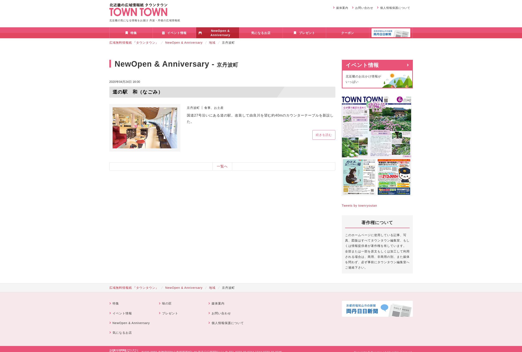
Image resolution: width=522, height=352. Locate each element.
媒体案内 (342, 7)
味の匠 (167, 303)
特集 (133, 33)
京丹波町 (193, 107)
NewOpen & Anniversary (220, 33)
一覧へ (222, 166)
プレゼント (307, 33)
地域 (212, 42)
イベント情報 (177, 33)
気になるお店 (261, 33)
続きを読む (324, 135)
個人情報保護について (395, 7)
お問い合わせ (364, 7)
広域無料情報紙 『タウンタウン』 (134, 42)
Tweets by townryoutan (359, 205)
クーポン (347, 33)
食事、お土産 (214, 107)
